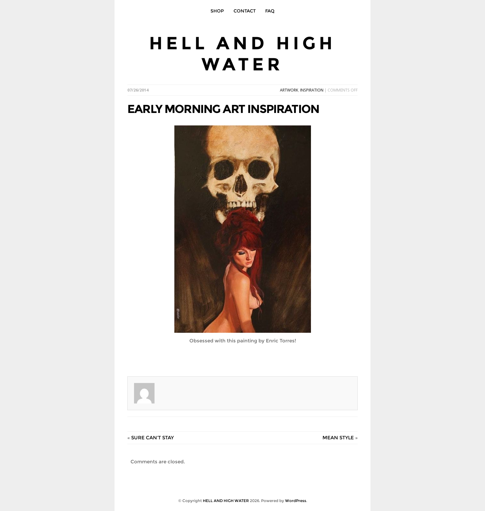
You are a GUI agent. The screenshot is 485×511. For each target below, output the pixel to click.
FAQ (269, 10)
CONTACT (245, 10)
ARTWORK (289, 90)
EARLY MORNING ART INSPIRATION (223, 109)
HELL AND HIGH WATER (242, 54)
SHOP (217, 10)
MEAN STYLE (338, 438)
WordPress (295, 500)
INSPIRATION (311, 90)
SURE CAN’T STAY (152, 438)
